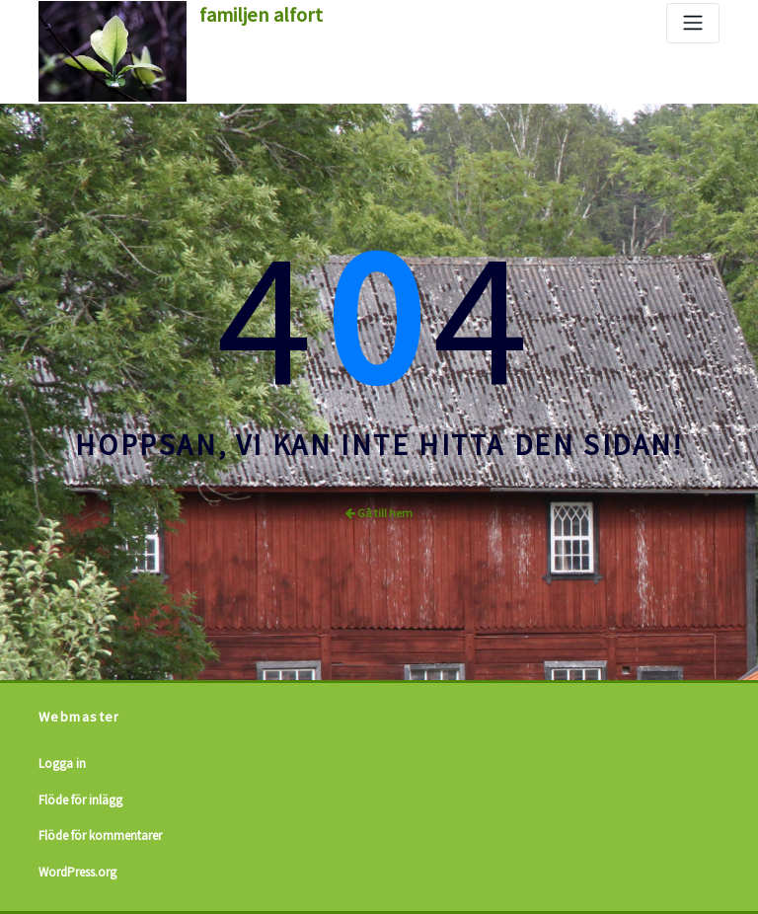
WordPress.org (77, 872)
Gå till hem (379, 512)
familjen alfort (261, 15)
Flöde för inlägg (80, 800)
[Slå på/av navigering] (693, 23)
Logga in (62, 763)
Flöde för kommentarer (100, 835)
